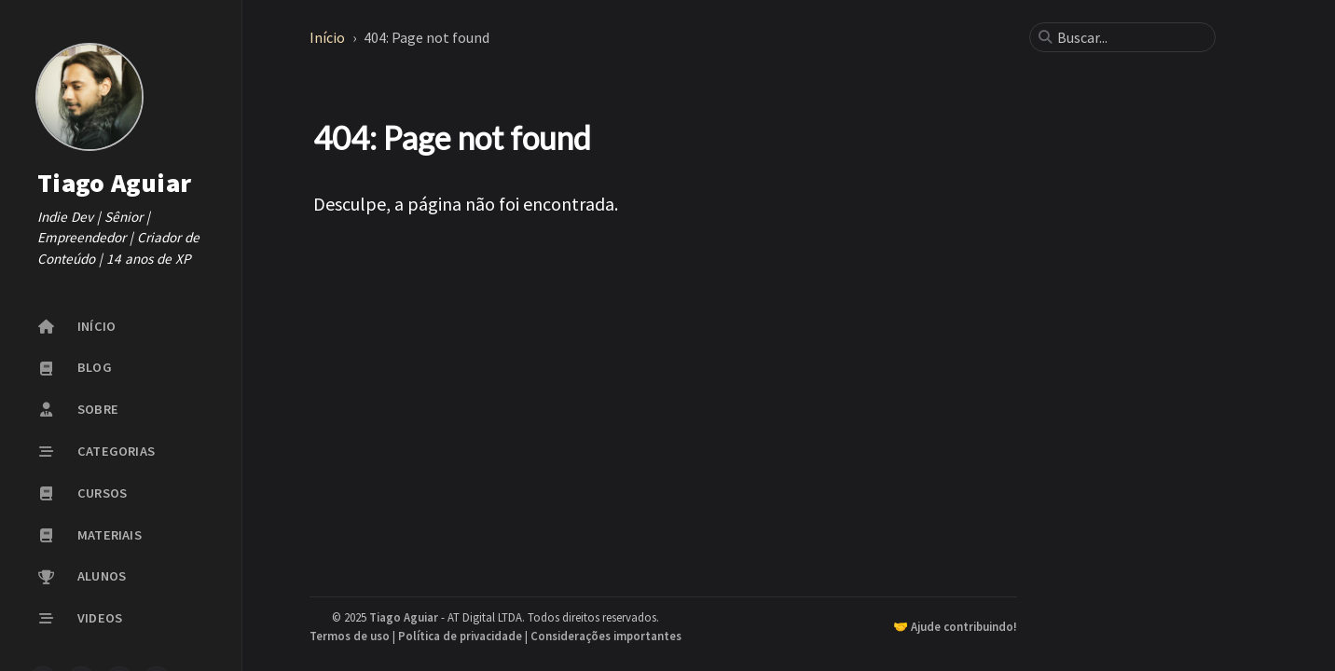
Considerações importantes (605, 635)
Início (329, 37)
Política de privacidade (460, 635)
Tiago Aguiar (114, 182)
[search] (1130, 37)
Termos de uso (350, 635)
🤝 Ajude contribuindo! (955, 626)
